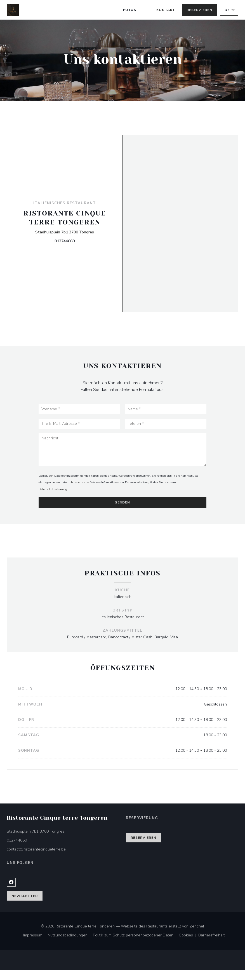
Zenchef (197, 926)
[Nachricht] (122, 449)
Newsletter (24, 896)
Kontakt (165, 10)
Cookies (188, 935)
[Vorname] (79, 409)
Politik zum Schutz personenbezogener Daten (136, 935)
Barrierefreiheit (211, 935)
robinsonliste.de (79, 482)
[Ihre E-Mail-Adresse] (79, 424)
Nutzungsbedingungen (70, 935)
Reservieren (199, 10)
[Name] (165, 409)
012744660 (65, 241)
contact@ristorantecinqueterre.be (36, 849)
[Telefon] (165, 424)
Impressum (35, 935)
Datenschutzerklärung (53, 489)
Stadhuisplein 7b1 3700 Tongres (64, 232)
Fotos (129, 10)
